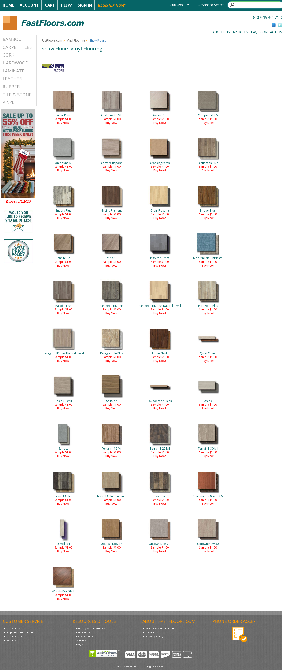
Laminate (13, 71)
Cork (8, 55)
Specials (81, 640)
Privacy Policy (154, 636)
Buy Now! (63, 123)
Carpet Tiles (17, 47)
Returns (11, 640)
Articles (240, 32)
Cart (50, 5)
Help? (66, 5)
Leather (12, 78)
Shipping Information (19, 632)
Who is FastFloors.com (160, 628)
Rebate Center (85, 636)
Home (8, 5)
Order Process (15, 636)
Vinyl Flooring (76, 40)
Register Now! (112, 5)
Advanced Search (211, 5)
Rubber (11, 86)
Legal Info (152, 632)
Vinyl (8, 102)
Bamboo (12, 39)
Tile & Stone (17, 94)
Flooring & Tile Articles (90, 628)
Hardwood (16, 63)
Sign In (85, 5)
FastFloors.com (52, 40)
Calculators (83, 632)
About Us (221, 32)
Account (29, 5)
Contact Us (271, 32)
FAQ (254, 32)
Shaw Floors (98, 40)
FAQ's (79, 644)
